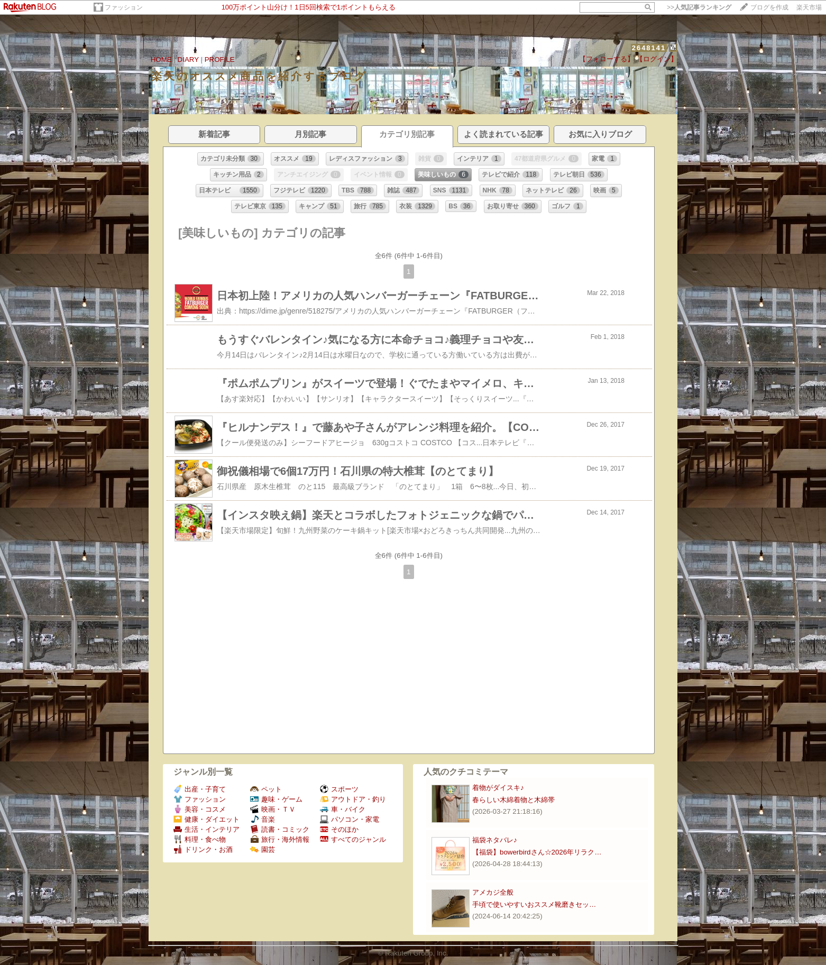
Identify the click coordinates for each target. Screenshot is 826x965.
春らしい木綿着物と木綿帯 (513, 800)
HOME (161, 59)
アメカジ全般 (492, 892)
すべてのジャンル (353, 839)
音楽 (262, 819)
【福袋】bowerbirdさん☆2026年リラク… (537, 852)
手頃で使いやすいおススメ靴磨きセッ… (534, 904)
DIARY (188, 59)
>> (699, 7)
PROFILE (220, 59)
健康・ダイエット (206, 819)
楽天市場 (809, 7)
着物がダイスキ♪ (498, 788)
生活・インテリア (206, 829)
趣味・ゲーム (276, 799)
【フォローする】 (606, 59)
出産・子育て (199, 789)
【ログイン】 (656, 59)
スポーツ (339, 789)
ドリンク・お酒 (203, 849)
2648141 (649, 48)
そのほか (339, 829)
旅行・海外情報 (279, 839)
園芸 (262, 849)
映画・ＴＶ (273, 809)
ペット (266, 789)
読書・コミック (279, 829)
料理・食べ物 (199, 839)
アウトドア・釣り (353, 799)
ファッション (124, 7)
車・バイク (342, 809)
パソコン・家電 (349, 819)
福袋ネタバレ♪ (494, 840)
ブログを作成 (769, 7)
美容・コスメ (199, 809)
